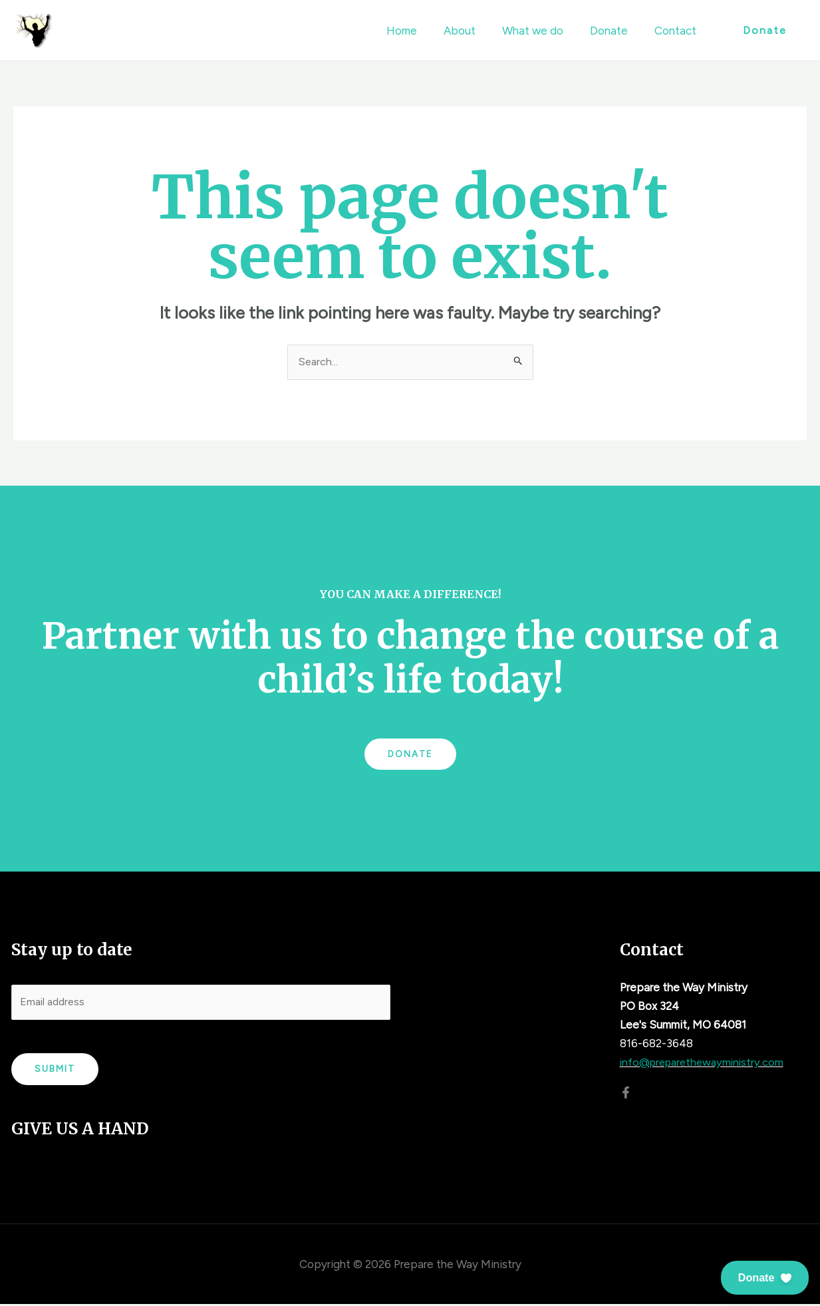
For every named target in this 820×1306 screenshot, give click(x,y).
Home (419, 30)
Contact (677, 30)
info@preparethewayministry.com (706, 1062)
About (473, 30)
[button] (764, 1278)
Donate (615, 30)
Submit (55, 1071)
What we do (542, 30)
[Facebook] (626, 1092)
